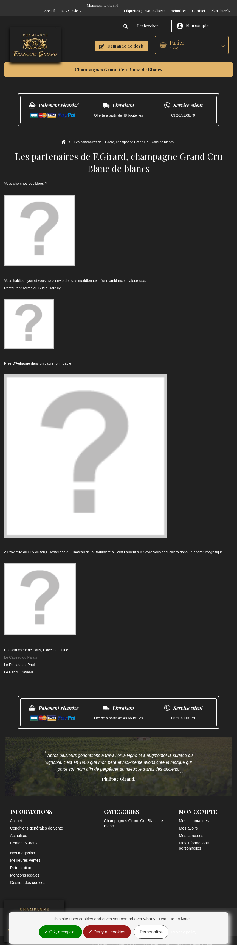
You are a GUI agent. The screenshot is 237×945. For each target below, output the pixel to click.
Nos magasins (22, 847)
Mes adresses (191, 830)
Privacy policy (183, 932)
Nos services (71, 5)
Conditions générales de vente (36, 822)
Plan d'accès (220, 5)
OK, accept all (60, 932)
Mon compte (192, 20)
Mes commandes (194, 815)
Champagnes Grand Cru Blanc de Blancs (118, 64)
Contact (198, 5)
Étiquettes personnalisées (144, 5)
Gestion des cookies (28, 877)
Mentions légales (25, 869)
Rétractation (20, 862)
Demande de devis (121, 41)
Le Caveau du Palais (20, 652)
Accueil (49, 5)
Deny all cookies (107, 932)
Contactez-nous (24, 837)
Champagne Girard (102, 5)
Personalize (151, 932)
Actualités (179, 5)
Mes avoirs (188, 822)
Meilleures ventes (25, 855)
